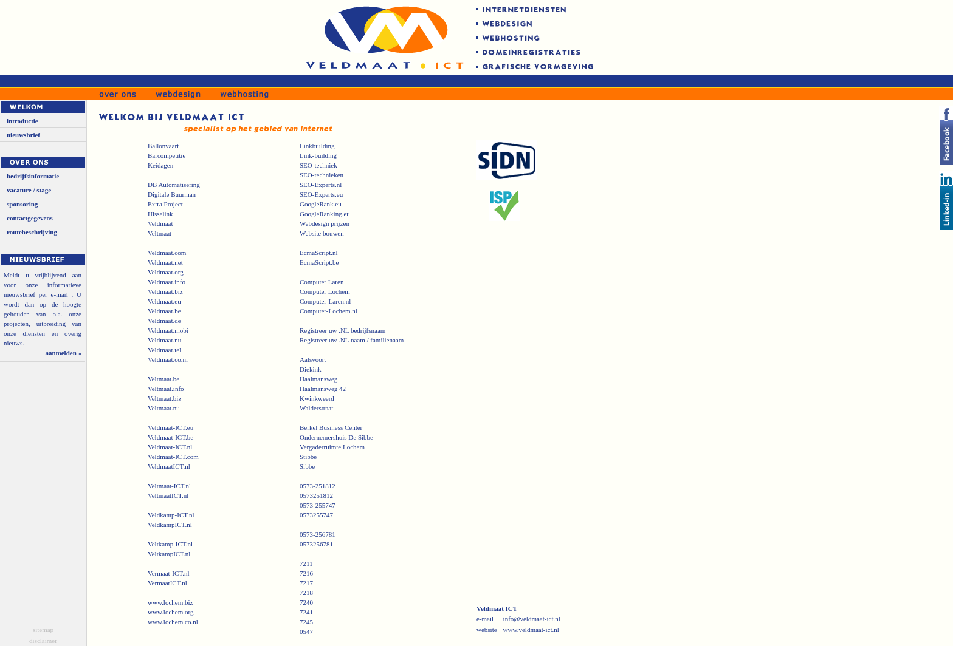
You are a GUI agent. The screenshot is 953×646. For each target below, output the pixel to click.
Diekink (310, 369)
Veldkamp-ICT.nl (171, 514)
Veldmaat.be (164, 310)
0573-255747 (317, 505)
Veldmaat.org (166, 272)
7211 (306, 563)
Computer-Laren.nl (325, 301)
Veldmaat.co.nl (168, 359)
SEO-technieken (321, 174)
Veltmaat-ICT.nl (169, 485)
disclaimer (43, 640)
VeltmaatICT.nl (168, 495)
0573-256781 (317, 534)
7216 (306, 573)
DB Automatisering (174, 184)
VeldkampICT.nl (170, 524)
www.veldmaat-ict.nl (531, 629)
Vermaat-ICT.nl (169, 573)
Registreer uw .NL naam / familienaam (352, 340)
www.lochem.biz (170, 602)
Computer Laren (321, 281)
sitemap (43, 629)
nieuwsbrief (23, 134)
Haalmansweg (318, 378)
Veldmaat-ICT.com (173, 456)
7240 (306, 602)
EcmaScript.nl (319, 252)
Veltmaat (159, 233)
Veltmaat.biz (164, 398)
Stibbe (308, 456)
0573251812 (316, 495)
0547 (306, 631)
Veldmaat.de (164, 320)
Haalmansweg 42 (323, 388)
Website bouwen (322, 233)
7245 (306, 621)
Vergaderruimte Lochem (332, 446)
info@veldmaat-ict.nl (531, 618)
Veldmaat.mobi (168, 330)
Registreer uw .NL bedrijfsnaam (342, 330)
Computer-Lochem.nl (328, 310)
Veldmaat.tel (164, 349)
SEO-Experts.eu (321, 194)
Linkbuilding (317, 145)
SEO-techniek (318, 165)
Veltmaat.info (166, 388)
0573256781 (316, 544)
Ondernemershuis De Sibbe (336, 437)
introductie (22, 120)
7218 (306, 592)
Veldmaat (160, 223)
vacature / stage (29, 190)
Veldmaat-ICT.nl (170, 446)
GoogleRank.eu (321, 204)
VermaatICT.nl (167, 582)
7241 (306, 612)
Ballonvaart (163, 145)
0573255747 (316, 514)
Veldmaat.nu (164, 340)
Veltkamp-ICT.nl (170, 544)
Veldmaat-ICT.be (170, 437)
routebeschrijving (32, 232)
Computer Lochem (325, 291)
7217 (306, 582)
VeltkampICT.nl (169, 553)
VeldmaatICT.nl (169, 466)
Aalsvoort (313, 359)
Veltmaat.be (163, 378)
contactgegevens (30, 218)
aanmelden (60, 352)
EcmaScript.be (319, 262)
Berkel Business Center (331, 427)
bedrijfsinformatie (33, 176)
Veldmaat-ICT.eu (170, 427)
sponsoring (22, 204)
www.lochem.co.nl (173, 621)
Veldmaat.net (165, 262)
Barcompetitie (166, 155)
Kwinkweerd (317, 398)
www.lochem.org (170, 612)
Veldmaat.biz (165, 291)
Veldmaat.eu (164, 301)
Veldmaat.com (167, 252)
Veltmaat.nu (164, 408)
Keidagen (160, 165)
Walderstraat (316, 408)
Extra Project (165, 204)
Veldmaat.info (166, 281)
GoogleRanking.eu (325, 213)
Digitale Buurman (172, 194)
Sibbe (307, 466)
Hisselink (160, 213)
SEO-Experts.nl (321, 184)
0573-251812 (317, 485)
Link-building (318, 155)
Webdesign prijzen (324, 223)
